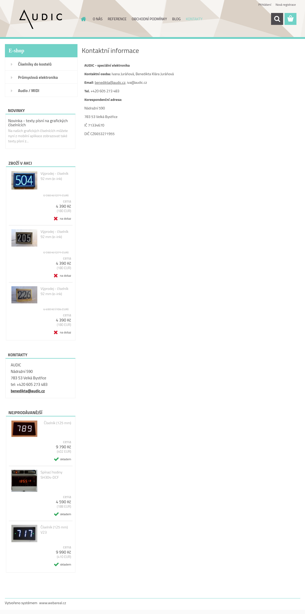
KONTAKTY (194, 19)
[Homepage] (83, 19)
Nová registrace (285, 4)
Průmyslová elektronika (38, 77)
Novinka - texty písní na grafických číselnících (38, 122)
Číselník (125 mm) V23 (54, 530)
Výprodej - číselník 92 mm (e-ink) (54, 176)
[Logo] (40, 19)
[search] (277, 19)
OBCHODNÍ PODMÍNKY (149, 19)
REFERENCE (117, 19)
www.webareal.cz (52, 602)
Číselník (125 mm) (57, 422)
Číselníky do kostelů (35, 64)
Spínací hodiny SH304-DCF (51, 475)
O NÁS (98, 19)
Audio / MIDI (28, 91)
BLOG (176, 19)
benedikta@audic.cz (28, 391)
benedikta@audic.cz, (110, 82)
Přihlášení (264, 4)
